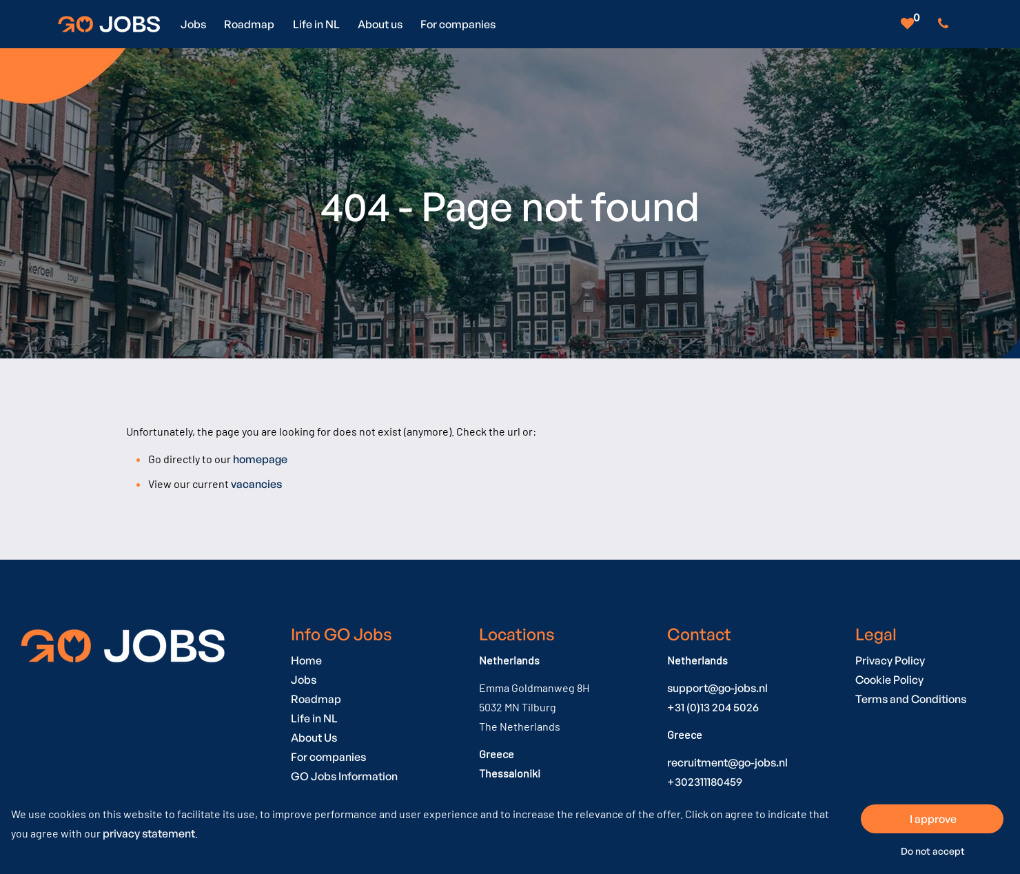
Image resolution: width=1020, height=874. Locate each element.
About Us (314, 737)
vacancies (256, 484)
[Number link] (946, 24)
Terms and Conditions (910, 699)
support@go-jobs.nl (717, 688)
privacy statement (149, 833)
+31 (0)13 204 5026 (713, 707)
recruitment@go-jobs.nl (727, 762)
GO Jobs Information (344, 776)
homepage (260, 459)
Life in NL (314, 718)
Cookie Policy (889, 680)
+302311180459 (704, 782)
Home (306, 660)
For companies (328, 757)
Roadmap (316, 699)
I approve (933, 819)
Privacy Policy (890, 660)
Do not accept (933, 851)
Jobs (303, 680)
